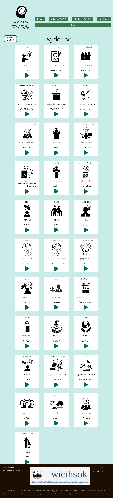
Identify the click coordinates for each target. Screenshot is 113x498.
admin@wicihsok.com (101, 471)
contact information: (98, 467)
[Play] (27, 75)
